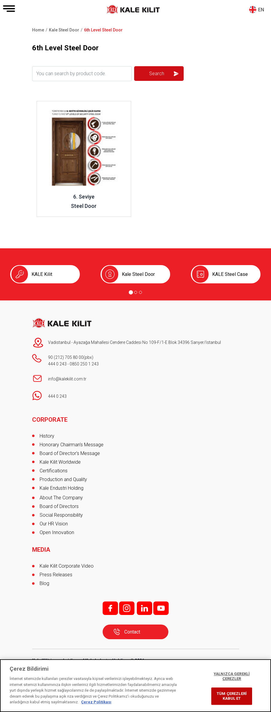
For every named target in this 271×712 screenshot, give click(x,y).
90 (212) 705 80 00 (65, 357)
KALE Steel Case (230, 274)
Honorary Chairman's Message (72, 445)
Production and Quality (63, 479)
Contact (132, 632)
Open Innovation (57, 532)
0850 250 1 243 (84, 364)
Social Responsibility (61, 515)
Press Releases (56, 575)
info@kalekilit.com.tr (67, 379)
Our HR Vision (54, 524)
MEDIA (41, 550)
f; (110, 608)
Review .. (46, 104)
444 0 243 (57, 364)
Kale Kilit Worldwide (60, 462)
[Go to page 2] (135, 292)
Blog (44, 583)
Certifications (54, 471)
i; (126, 608)
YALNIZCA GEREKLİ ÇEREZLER (232, 676)
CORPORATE (50, 420)
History (47, 436)
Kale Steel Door (138, 274)
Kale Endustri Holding (61, 488)
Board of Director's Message (70, 453)
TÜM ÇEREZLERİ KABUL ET (232, 696)
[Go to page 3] (140, 292)
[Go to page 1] (131, 292)
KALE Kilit (42, 274)
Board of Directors (59, 506)
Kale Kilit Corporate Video (67, 566)
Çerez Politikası (96, 702)
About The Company (61, 498)
